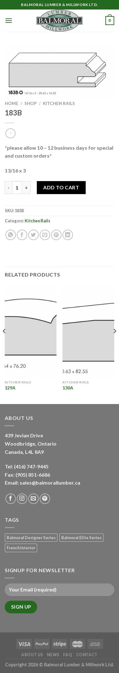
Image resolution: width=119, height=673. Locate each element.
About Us (32, 654)
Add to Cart (61, 187)
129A (10, 387)
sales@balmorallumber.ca (50, 483)
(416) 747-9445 (32, 466)
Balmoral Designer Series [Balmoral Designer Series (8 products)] (31, 537)
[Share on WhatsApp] (10, 235)
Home (11, 103)
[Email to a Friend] (45, 235)
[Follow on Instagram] (22, 498)
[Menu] (8, 20)
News (53, 654)
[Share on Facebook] (22, 235)
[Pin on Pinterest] (56, 235)
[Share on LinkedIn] (68, 235)
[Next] (114, 343)
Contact (87, 654)
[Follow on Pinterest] (45, 498)
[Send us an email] (33, 498)
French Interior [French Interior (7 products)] (21, 547)
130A (68, 387)
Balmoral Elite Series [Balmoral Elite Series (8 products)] (81, 537)
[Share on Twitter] (33, 235)
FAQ (67, 654)
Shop (30, 103)
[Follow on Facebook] (10, 498)
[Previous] (4, 343)
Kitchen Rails (59, 103)
